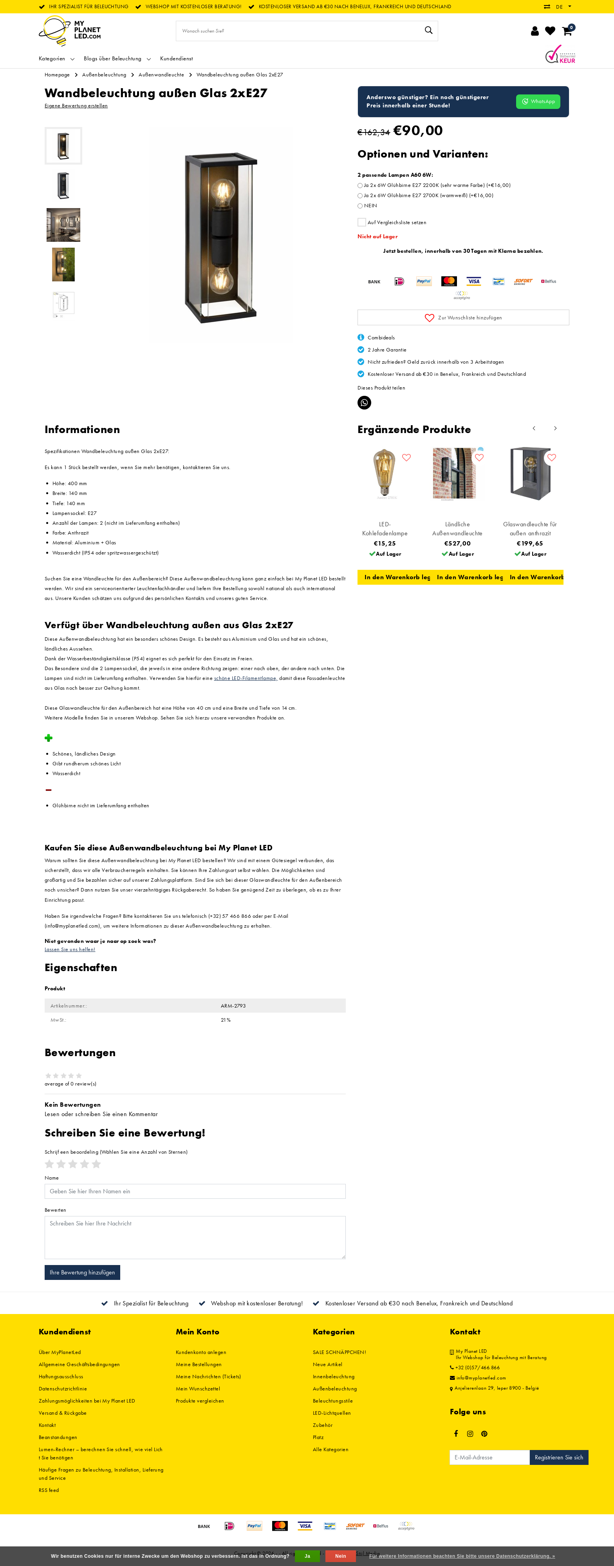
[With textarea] (195, 1237)
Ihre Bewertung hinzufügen (82, 1272)
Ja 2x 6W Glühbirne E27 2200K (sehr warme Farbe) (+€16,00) (437, 184)
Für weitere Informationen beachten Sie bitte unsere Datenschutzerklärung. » (462, 1556)
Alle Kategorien (331, 1449)
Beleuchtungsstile (333, 1400)
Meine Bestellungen (199, 1364)
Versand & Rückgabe (63, 1412)
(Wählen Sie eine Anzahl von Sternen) (116, 1151)
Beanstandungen (58, 1437)
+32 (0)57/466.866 (475, 1368)
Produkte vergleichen (200, 1400)
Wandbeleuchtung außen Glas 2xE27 (240, 74)
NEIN (370, 205)
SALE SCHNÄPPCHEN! (339, 1352)
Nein (340, 1556)
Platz (318, 1437)
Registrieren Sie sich (559, 1457)
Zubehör (322, 1424)
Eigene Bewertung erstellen (76, 105)
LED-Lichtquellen (332, 1412)
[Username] (195, 1191)
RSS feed (49, 1490)
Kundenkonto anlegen (201, 1352)
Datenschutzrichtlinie (63, 1388)
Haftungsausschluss (61, 1376)
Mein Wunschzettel (198, 1388)
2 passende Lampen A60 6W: (395, 174)
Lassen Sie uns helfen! (70, 949)
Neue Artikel (328, 1364)
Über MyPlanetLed (60, 1352)
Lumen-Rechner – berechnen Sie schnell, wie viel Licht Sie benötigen (101, 1453)
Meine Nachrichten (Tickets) (208, 1376)
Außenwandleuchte (161, 74)
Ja (307, 1556)
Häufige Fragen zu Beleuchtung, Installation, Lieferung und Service (101, 1473)
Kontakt (47, 1424)
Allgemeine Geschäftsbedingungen (79, 1364)
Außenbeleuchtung (104, 74)
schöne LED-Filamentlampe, (246, 678)
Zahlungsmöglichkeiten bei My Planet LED (87, 1400)
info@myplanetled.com (478, 1378)
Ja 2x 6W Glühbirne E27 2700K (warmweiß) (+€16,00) (429, 195)
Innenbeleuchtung (334, 1376)
